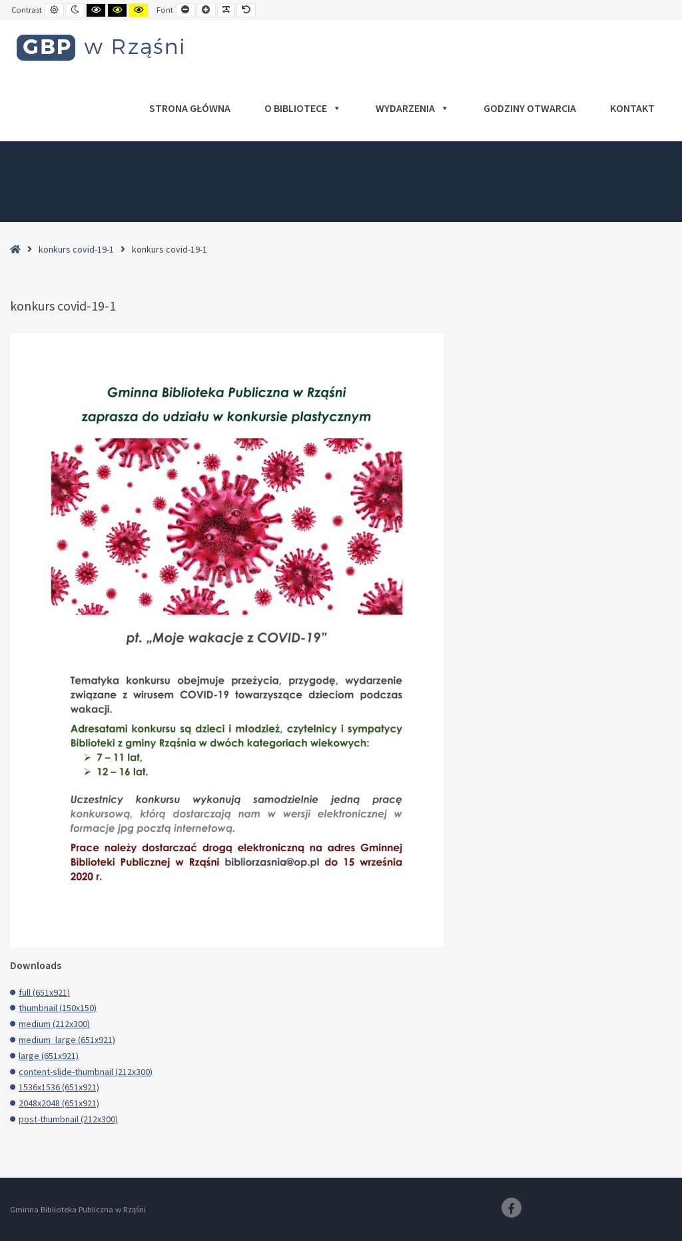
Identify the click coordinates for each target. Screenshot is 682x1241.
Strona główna (189, 108)
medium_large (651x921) (67, 1040)
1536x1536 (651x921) (59, 1087)
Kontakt (632, 108)
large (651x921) (49, 1056)
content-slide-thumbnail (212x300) (86, 1072)
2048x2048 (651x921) (59, 1103)
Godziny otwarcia (530, 108)
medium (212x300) (54, 1024)
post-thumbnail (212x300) (68, 1119)
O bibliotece (303, 108)
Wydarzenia (413, 108)
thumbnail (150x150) (58, 1008)
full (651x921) (44, 992)
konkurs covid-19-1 (76, 249)
